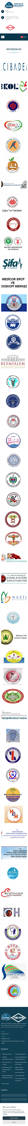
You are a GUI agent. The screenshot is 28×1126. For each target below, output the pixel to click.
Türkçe (24, 37)
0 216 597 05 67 (10, 12)
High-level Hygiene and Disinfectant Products (7, 1076)
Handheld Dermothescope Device (7, 1058)
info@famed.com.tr (5, 1038)
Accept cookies (14, 1118)
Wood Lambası (5, 1083)
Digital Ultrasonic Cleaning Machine (19, 1068)
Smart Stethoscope (19, 1072)
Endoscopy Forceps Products (6, 1063)
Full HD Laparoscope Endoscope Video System (7, 1069)
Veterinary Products (7, 1054)
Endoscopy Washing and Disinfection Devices (21, 1058)
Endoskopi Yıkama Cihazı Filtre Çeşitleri (21, 1063)
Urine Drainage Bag (19, 1075)
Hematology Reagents (20, 1054)
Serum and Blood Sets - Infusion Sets (20, 1079)
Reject (14, 1122)
